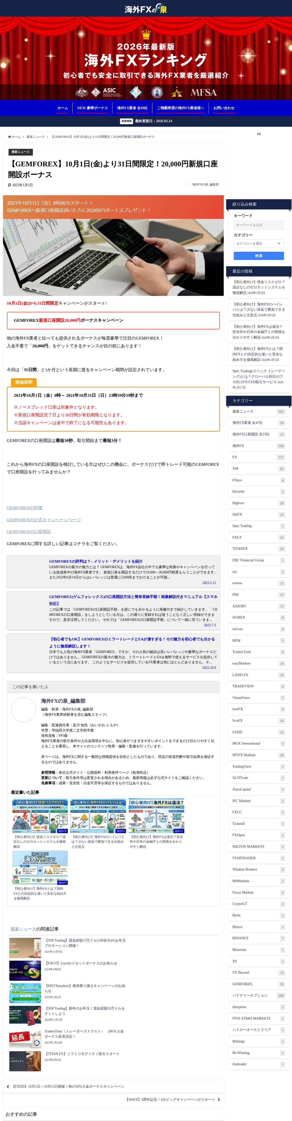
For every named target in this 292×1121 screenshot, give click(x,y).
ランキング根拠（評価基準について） (125, 1114)
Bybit (258, 916)
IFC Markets (258, 801)
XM (258, 469)
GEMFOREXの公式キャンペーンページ (44, 519)
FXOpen (258, 836)
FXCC (258, 813)
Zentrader (258, 1065)
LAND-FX (258, 675)
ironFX (258, 710)
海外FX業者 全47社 (258, 423)
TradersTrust (258, 652)
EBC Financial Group (258, 561)
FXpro (258, 481)
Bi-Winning (258, 1053)
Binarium (258, 950)
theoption (258, 1007)
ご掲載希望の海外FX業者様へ (180, 108)
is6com (258, 629)
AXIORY (258, 607)
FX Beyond (258, 973)
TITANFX (258, 549)
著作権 (211, 1114)
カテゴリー (243, 235)
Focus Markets (258, 893)
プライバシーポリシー (171, 1114)
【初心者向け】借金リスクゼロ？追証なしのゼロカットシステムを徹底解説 (258, 287)
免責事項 (197, 1114)
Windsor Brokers (258, 870)
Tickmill (258, 824)
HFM (258, 641)
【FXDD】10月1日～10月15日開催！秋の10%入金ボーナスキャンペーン (76, 968)
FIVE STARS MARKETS (258, 1019)
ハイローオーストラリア (258, 1030)
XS (258, 962)
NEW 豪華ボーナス (92, 108)
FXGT (258, 538)
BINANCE (258, 939)
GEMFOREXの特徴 (25, 508)
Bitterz (258, 927)
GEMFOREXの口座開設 (29, 532)
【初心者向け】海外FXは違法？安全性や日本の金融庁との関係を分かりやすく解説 (258, 331)
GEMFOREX (258, 984)
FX (258, 457)
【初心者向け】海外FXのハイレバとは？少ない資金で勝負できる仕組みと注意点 (258, 309)
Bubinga (258, 1042)
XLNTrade (258, 778)
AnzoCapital (258, 790)
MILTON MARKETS (258, 847)
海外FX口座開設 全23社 (258, 435)
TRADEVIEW (258, 687)
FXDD (258, 733)
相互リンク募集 (83, 1114)
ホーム (62, 108)
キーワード (243, 216)
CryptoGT (258, 904)
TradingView (258, 767)
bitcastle (258, 492)
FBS (258, 595)
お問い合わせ (224, 108)
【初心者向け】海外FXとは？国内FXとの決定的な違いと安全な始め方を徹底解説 (257, 354)
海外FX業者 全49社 (132, 108)
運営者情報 (226, 1114)
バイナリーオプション (258, 996)
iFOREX (258, 618)
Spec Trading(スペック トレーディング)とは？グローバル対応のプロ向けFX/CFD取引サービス (258, 376)
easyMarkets (258, 664)
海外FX (258, 446)
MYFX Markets (258, 755)
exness (258, 583)
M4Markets (258, 881)
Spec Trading (258, 526)
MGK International (258, 744)
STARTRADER (258, 858)
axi (258, 572)
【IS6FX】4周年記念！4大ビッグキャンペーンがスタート (163, 982)
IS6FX (258, 515)
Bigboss (258, 503)
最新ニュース (21, 152)
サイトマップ (247, 1114)
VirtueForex (258, 698)
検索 (259, 256)
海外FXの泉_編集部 (205, 184)
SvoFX (258, 721)
